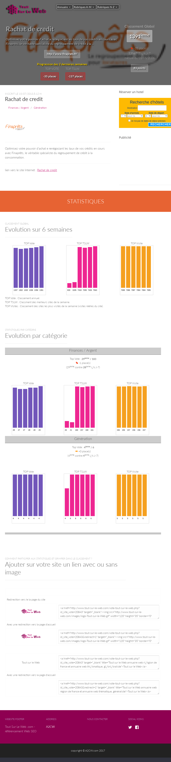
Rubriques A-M (84, 6)
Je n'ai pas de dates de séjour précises (148, 121)
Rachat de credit (47, 170)
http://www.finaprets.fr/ (62, 54)
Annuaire (62, 6)
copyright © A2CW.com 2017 (88, 751)
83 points (139, 68)
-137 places (75, 76)
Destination (132, 108)
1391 (139, 35)
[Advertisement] (145, 164)
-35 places (49, 76)
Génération (40, 108)
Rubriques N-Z (109, 6)
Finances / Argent (18, 108)
